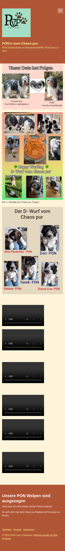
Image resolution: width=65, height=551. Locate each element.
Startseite (7, 529)
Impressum (28, 529)
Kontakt (17, 529)
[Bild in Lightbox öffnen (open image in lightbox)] (32, 86)
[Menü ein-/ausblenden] (60, 10)
